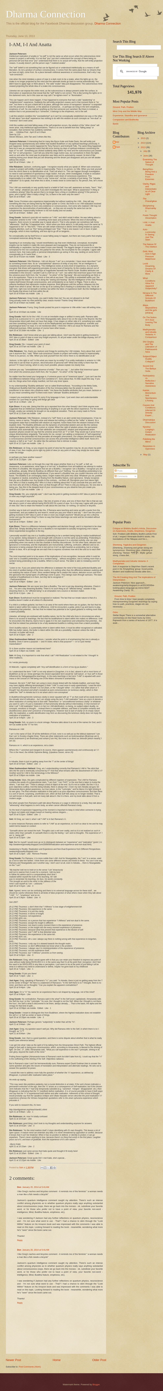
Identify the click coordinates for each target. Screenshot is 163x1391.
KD (117, 142)
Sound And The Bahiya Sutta (149, 368)
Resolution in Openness (149, 447)
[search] (137, 71)
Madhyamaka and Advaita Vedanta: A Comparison (150, 333)
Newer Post (13, 1360)
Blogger (96, 1384)
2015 (143, 138)
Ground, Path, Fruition (123, 107)
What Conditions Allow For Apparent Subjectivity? (150, 283)
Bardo (115, 124)
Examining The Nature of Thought (150, 162)
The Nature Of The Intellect (150, 245)
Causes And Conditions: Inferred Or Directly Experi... (149, 410)
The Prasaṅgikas (150, 199)
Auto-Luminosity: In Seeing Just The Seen (149, 234)
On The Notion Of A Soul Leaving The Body (150, 321)
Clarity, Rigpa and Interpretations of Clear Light (150, 189)
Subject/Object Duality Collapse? (150, 359)
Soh (118, 147)
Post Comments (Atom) (30, 1366)
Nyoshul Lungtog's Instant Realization (149, 431)
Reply (20, 1240)
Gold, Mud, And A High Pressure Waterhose (149, 255)
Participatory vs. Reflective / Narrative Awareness (149, 380)
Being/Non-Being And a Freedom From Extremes (150, 174)
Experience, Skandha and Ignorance (130, 115)
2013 (143, 147)
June (146, 155)
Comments (121, 476)
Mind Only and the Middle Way (127, 111)
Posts (118, 471)
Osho (115, 612)
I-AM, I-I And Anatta (149, 223)
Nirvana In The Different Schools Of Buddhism (150, 297)
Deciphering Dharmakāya (149, 208)
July (145, 151)
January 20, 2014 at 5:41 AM (35, 1187)
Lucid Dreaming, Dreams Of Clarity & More (149, 268)
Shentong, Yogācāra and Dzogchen (129, 545)
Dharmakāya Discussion (149, 421)
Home (57, 1360)
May (145, 454)
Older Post (99, 1360)
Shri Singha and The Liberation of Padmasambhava (150, 347)
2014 (143, 143)
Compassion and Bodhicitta (126, 119)
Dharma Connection (46, 14)
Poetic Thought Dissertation (150, 216)
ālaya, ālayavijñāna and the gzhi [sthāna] (150, 309)
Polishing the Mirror (149, 440)
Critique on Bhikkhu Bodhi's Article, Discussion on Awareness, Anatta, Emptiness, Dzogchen (134, 529)
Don (19, 1187)
